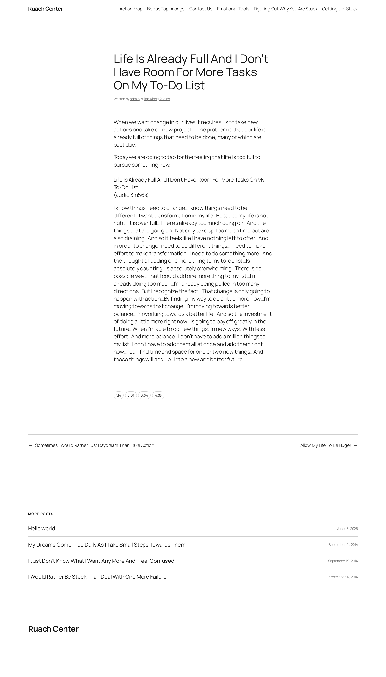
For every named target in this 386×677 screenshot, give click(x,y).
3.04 (144, 395)
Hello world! (42, 528)
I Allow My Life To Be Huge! (324, 445)
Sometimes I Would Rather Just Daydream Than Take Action (94, 445)
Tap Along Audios (157, 98)
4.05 (158, 395)
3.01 (131, 395)
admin (135, 98)
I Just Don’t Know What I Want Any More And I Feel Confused (101, 561)
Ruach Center (45, 8)
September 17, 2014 (343, 577)
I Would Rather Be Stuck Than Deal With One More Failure (97, 577)
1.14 (118, 395)
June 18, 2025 (347, 528)
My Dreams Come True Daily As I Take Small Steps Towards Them (107, 545)
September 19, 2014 (343, 560)
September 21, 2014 (343, 544)
